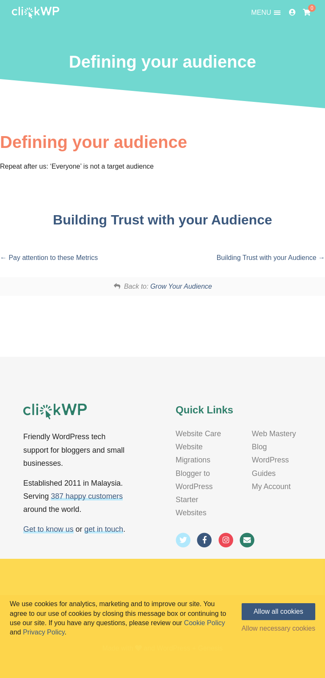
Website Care (198, 433)
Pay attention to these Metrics (49, 257)
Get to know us (48, 529)
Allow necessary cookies (278, 628)
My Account (271, 486)
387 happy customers (87, 496)
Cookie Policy (204, 622)
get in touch (103, 529)
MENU (266, 12)
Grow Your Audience (181, 286)
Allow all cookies (278, 611)
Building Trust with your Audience (162, 219)
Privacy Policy (43, 632)
